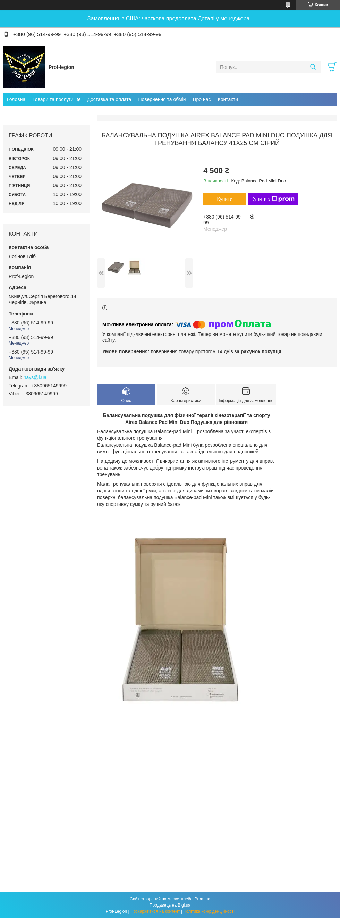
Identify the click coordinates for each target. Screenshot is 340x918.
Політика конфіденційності (209, 911)
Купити (225, 199)
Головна (16, 99)
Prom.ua (202, 899)
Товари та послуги (52, 99)
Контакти (228, 99)
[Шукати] (313, 67)
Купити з (273, 199)
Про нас (202, 99)
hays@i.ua (35, 377)
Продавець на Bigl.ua (170, 905)
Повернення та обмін (162, 99)
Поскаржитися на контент (155, 911)
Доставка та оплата (109, 99)
